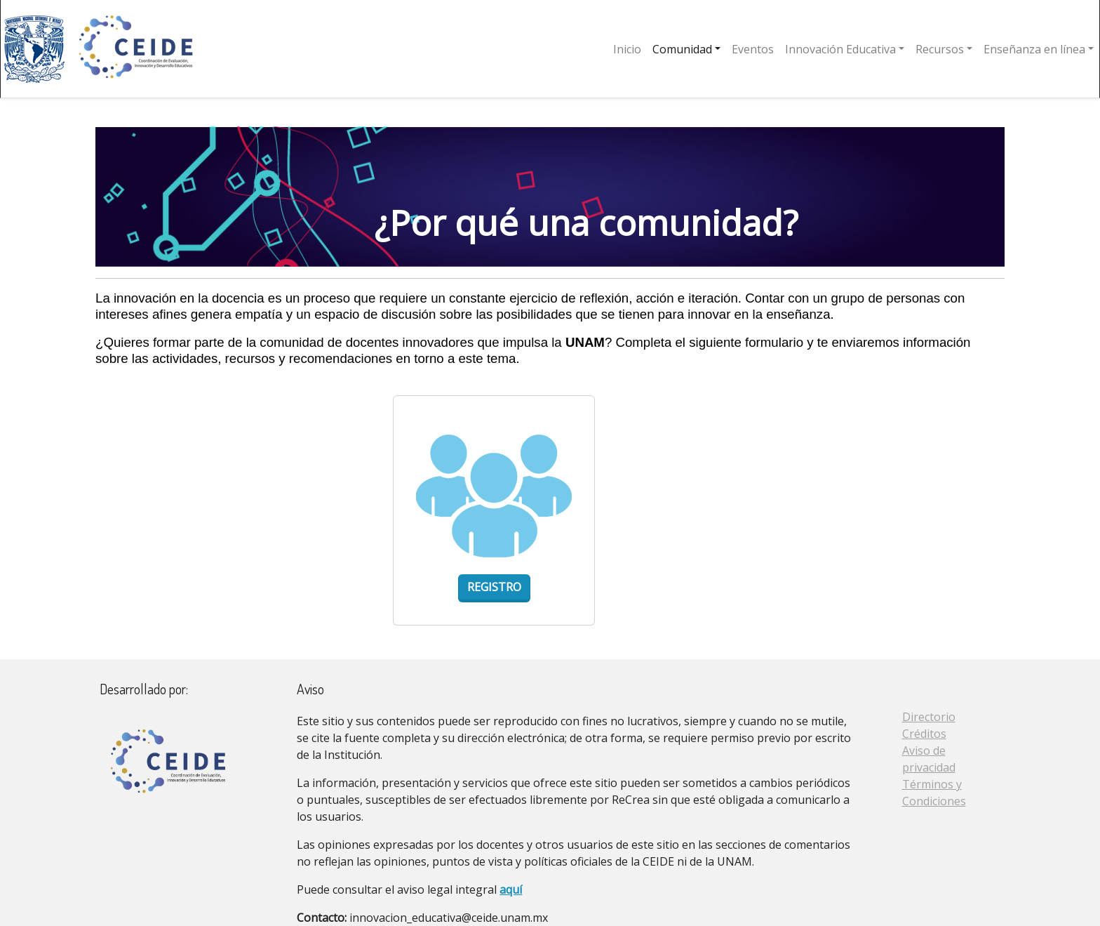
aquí (510, 889)
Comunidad (682, 49)
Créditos (924, 733)
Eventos (753, 49)
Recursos (939, 49)
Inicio (627, 49)
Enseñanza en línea (1034, 49)
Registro (494, 587)
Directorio (928, 717)
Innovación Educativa (840, 49)
